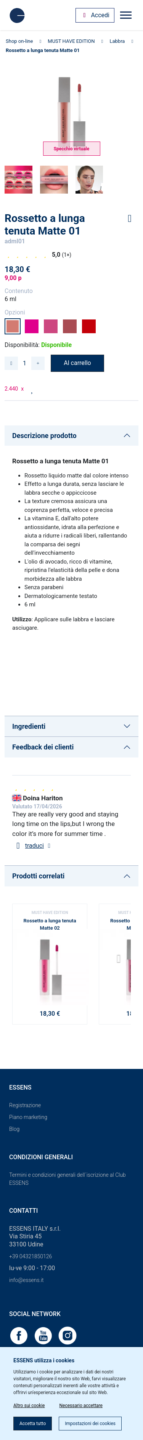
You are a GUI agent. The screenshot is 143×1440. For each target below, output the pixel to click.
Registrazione (25, 1105)
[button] (122, 961)
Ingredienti (28, 726)
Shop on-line (19, 41)
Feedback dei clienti (43, 747)
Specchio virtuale (72, 148)
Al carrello (77, 363)
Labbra (117, 41)
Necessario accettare (80, 1405)
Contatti (23, 1210)
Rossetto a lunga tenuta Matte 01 (43, 50)
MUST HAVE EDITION (71, 41)
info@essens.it (26, 1280)
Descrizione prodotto (44, 436)
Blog (14, 1129)
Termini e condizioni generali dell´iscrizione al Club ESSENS (67, 1179)
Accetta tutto (32, 1423)
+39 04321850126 (30, 1256)
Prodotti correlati (38, 876)
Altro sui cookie (29, 1405)
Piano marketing (28, 1117)
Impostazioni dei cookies (90, 1423)
